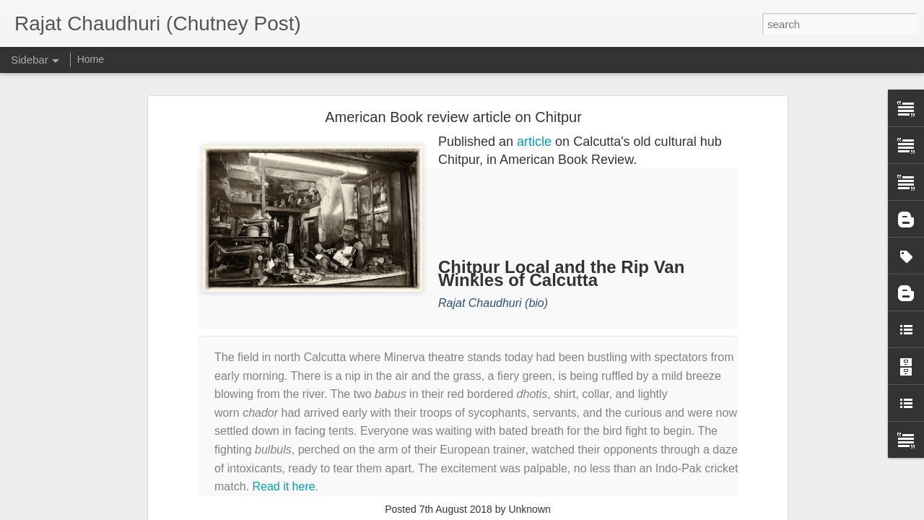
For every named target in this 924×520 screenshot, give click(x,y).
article (534, 141)
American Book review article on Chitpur (453, 117)
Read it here (283, 486)
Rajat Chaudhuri (480, 303)
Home (90, 59)
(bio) (536, 303)
